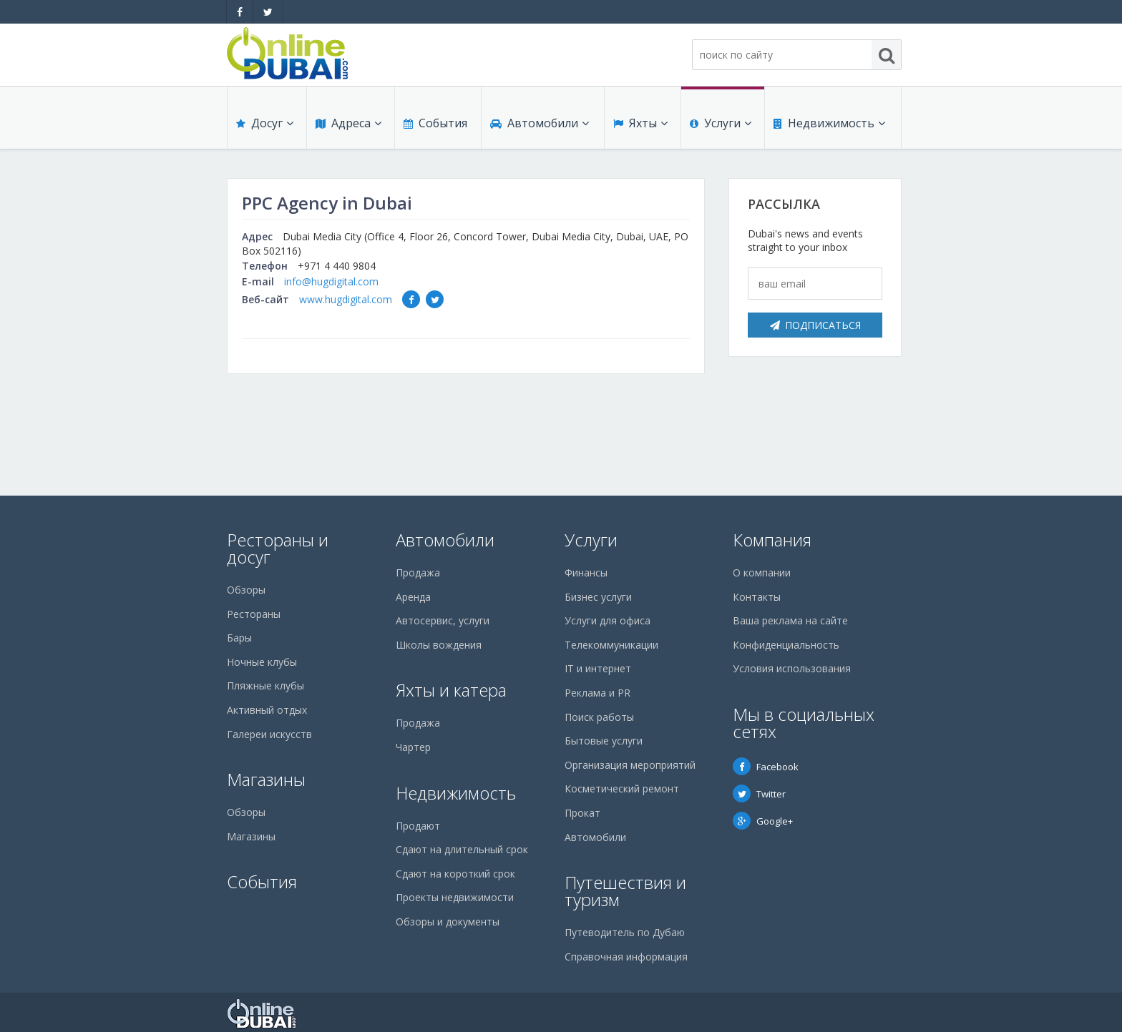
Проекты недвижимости (455, 897)
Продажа (418, 572)
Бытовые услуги (604, 740)
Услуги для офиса (607, 620)
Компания (772, 539)
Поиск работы (599, 717)
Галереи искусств (269, 734)
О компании (762, 572)
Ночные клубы (262, 662)
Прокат (582, 813)
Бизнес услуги (598, 597)
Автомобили (539, 123)
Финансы (586, 572)
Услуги (720, 123)
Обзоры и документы (447, 921)
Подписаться (815, 325)
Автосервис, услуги (442, 620)
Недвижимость (829, 123)
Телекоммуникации (611, 645)
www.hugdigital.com (345, 299)
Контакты (757, 597)
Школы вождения (439, 645)
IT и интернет (598, 668)
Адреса (348, 123)
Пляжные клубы (265, 685)
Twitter (759, 793)
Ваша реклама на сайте (790, 620)
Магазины (266, 779)
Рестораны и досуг (277, 548)
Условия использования (792, 668)
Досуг (264, 123)
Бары (239, 637)
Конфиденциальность (786, 645)
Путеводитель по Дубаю (625, 932)
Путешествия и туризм (625, 890)
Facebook (766, 766)
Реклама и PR (597, 692)
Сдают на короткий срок (455, 873)
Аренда (413, 597)
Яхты (640, 123)
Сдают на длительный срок (462, 849)
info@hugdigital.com (331, 281)
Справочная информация (626, 956)
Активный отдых (267, 710)
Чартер (413, 747)
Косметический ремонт (622, 788)
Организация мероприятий (630, 765)
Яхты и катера (451, 690)
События (435, 123)
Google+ (763, 821)
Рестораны (253, 614)
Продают (418, 825)
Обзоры (246, 589)
